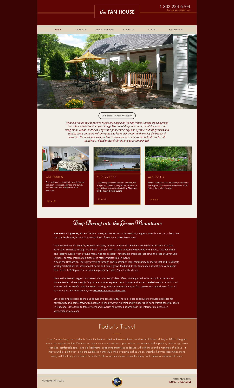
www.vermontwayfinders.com (109, 290)
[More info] (54, 201)
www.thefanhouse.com (66, 310)
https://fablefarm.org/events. (114, 257)
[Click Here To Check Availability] (117, 115)
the (117, 11)
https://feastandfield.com (124, 270)
